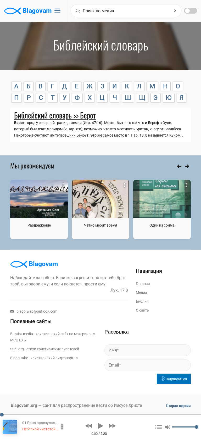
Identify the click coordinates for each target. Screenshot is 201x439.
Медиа (141, 292)
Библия (142, 301)
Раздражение (39, 225)
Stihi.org (17, 349)
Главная (143, 284)
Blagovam (28, 11)
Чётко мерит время (100, 225)
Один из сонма (162, 225)
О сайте (142, 310)
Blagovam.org (24, 405)
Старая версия (178, 405)
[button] (88, 426)
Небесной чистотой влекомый (48, 429)
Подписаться (174, 379)
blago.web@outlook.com (33, 311)
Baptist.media (21, 334)
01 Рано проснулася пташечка (48, 423)
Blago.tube (19, 358)
